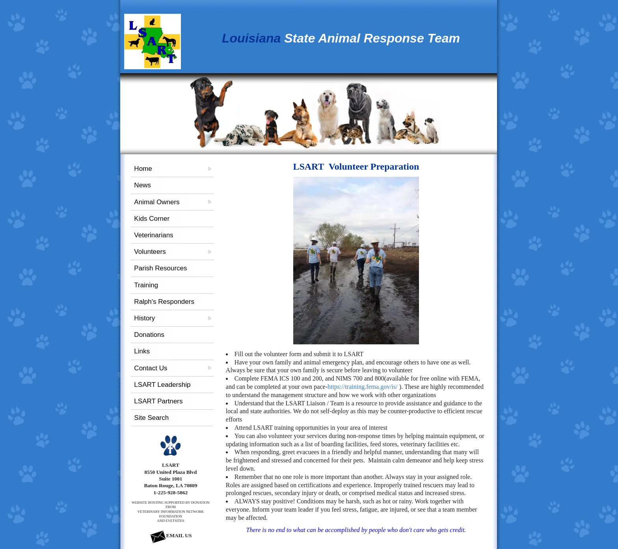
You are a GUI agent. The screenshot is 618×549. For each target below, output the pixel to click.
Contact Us (150, 368)
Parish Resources (160, 268)
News (142, 185)
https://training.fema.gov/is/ (363, 386)
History (144, 318)
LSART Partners (158, 401)
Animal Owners (156, 202)
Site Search (151, 417)
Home (143, 168)
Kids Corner (151, 218)
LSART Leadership (162, 384)
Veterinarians (153, 235)
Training (146, 285)
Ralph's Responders (164, 301)
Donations (149, 334)
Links (142, 351)
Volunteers (150, 251)
